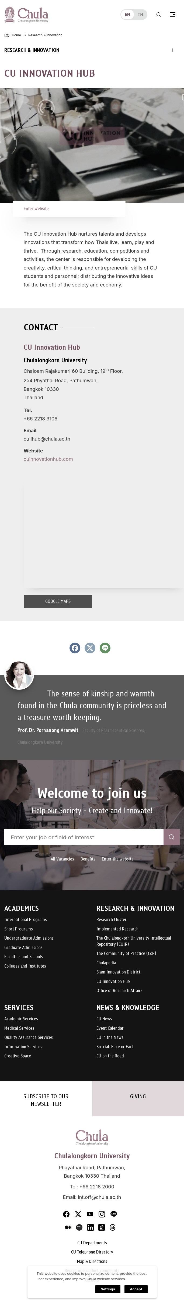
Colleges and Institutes (25, 966)
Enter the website (118, 859)
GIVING (138, 1096)
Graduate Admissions (23, 948)
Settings (108, 1289)
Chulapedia (106, 963)
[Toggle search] (159, 14)
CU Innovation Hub (113, 982)
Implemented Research (117, 929)
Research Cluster (111, 920)
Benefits (88, 859)
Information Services (23, 1047)
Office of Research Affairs (119, 991)
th (140, 14)
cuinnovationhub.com (48, 459)
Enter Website (36, 208)
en (127, 14)
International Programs (25, 920)
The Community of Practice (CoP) (126, 954)
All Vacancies (62, 859)
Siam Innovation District (118, 972)
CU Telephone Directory (92, 1252)
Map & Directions (92, 1262)
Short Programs (18, 929)
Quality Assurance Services (28, 1038)
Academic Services (21, 1019)
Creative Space (17, 1056)
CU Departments (92, 1243)
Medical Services (19, 1028)
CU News (104, 1019)
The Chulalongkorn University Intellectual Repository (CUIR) (133, 941)
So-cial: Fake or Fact (115, 1047)
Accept (136, 1289)
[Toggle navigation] (173, 14)
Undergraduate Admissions (29, 938)
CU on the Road (110, 1056)
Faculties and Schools (23, 957)
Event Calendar (110, 1028)
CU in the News (109, 1038)
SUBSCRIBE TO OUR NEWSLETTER (45, 1100)
